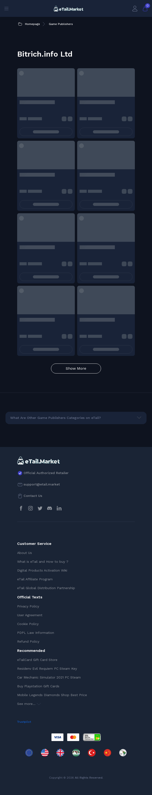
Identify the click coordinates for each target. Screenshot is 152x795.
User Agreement (29, 615)
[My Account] (135, 8)
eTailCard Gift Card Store (37, 660)
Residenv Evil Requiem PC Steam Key (47, 668)
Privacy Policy (28, 606)
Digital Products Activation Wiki (42, 570)
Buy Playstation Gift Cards (38, 686)
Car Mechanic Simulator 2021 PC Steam (49, 677)
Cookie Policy (28, 624)
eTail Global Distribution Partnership (46, 588)
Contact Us (33, 496)
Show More (76, 368)
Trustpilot (24, 721)
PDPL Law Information (35, 633)
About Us (24, 553)
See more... (29, 704)
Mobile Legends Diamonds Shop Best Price (52, 695)
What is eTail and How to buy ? (42, 561)
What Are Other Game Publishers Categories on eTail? (55, 418)
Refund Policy (28, 641)
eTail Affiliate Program (35, 579)
